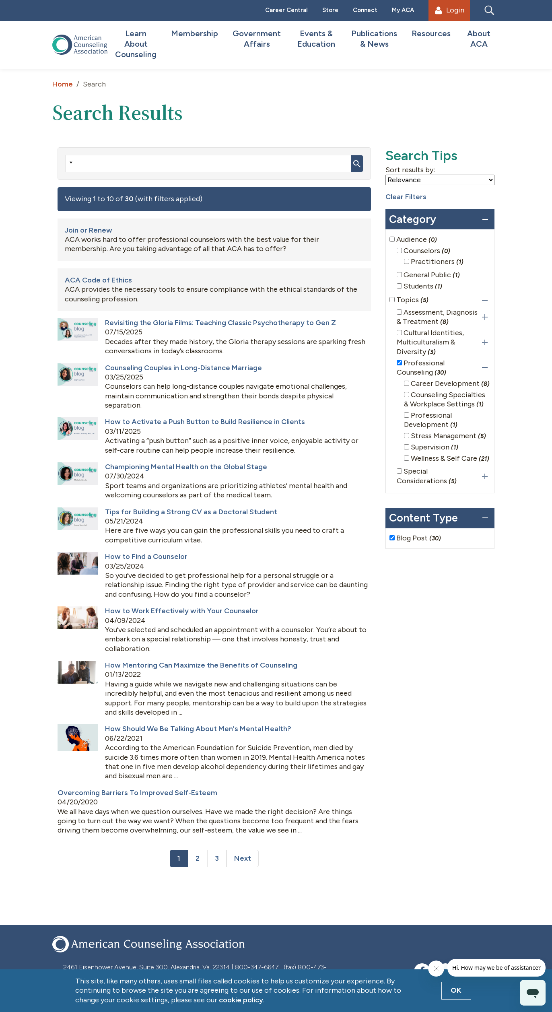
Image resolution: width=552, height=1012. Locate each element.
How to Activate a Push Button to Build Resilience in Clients (205, 421)
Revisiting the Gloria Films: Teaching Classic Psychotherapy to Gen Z (220, 322)
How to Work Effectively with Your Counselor (182, 610)
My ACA (403, 10)
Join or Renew (88, 230)
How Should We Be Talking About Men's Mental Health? (198, 728)
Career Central (286, 10)
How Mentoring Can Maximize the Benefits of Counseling (201, 665)
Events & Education (316, 39)
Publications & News (374, 39)
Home (62, 84)
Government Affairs (257, 39)
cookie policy (241, 1000)
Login (449, 10)
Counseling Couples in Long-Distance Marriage (183, 367)
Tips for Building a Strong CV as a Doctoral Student (191, 511)
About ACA (478, 39)
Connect (365, 10)
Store (330, 10)
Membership (194, 33)
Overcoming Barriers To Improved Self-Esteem (137, 792)
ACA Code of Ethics (98, 280)
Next (242, 858)
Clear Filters (405, 196)
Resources (431, 33)
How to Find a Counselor (146, 556)
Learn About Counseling (136, 44)
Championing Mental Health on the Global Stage (186, 466)
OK (456, 990)
